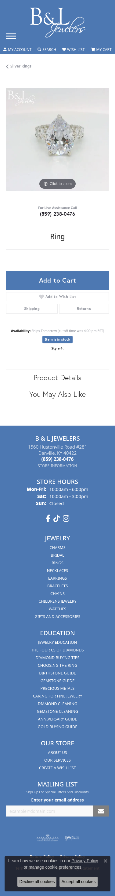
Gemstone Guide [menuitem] (58, 680)
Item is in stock (57, 339)
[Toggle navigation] (11, 36)
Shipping (32, 308)
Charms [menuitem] (57, 547)
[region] (57, 139)
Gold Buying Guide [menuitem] (57, 726)
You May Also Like (57, 394)
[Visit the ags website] (47, 838)
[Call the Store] (57, 459)
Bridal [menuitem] (57, 555)
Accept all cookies (78, 881)
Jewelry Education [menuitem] (57, 642)
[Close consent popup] (105, 861)
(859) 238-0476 (57, 213)
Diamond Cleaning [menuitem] (57, 703)
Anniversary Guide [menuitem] (57, 719)
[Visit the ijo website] (72, 838)
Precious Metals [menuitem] (58, 688)
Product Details (57, 377)
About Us (57, 752)
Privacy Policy (84, 860)
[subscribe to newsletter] (101, 811)
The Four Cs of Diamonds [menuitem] (57, 650)
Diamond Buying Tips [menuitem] (58, 657)
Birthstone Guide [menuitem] (57, 673)
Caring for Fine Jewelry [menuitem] (57, 696)
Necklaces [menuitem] (57, 570)
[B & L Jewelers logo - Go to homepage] (57, 22)
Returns (84, 308)
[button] (17, 49)
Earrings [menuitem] (57, 578)
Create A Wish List (57, 767)
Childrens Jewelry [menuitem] (57, 601)
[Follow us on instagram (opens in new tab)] (66, 518)
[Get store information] (57, 465)
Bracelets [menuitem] (57, 586)
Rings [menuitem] (57, 563)
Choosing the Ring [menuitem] (57, 665)
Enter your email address (57, 800)
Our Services (57, 760)
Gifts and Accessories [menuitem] (58, 616)
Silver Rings (20, 66)
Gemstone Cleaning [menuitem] (57, 711)
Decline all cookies (37, 881)
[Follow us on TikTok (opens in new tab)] (56, 518)
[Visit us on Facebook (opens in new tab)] (48, 518)
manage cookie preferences (55, 867)
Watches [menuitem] (57, 609)
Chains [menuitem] (57, 593)
